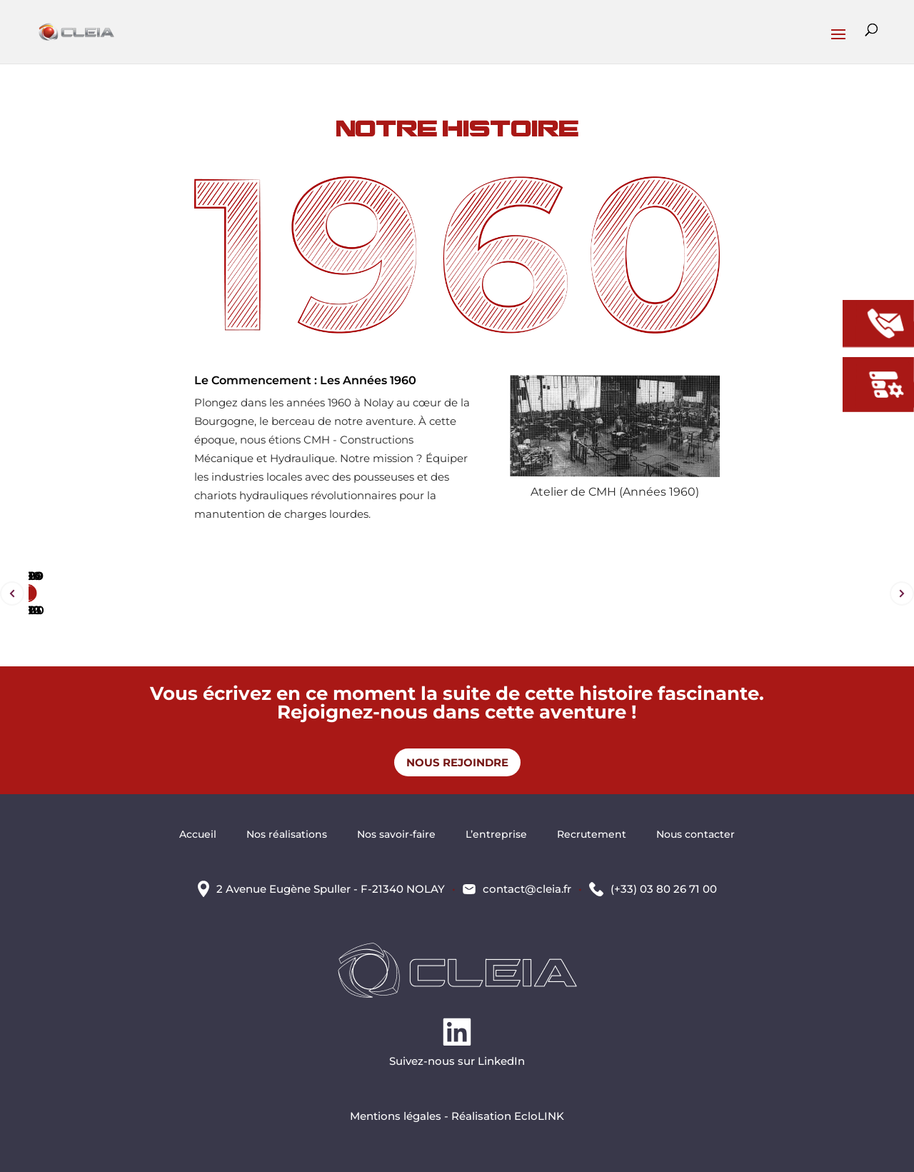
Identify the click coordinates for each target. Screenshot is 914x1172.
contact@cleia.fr (527, 889)
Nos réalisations (286, 835)
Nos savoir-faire (396, 835)
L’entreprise (496, 835)
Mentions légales (395, 1116)
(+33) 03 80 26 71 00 (664, 889)
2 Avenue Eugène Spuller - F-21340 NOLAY (330, 889)
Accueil (197, 835)
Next (902, 593)
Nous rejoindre (457, 762)
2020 (28, 576)
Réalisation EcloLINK (507, 1116)
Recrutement (591, 835)
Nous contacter (695, 835)
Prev (12, 593)
